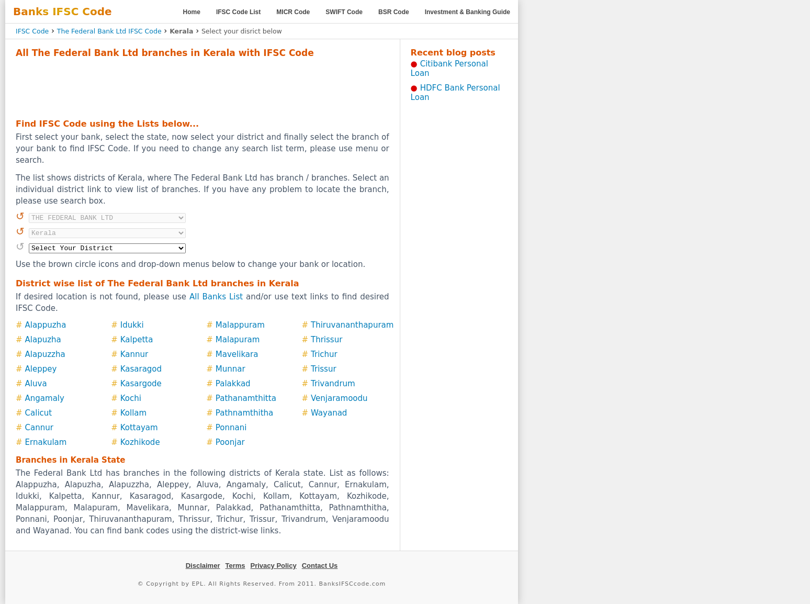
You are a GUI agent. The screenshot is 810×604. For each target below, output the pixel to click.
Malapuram (238, 339)
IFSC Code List (238, 12)
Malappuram (240, 325)
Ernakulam (46, 442)
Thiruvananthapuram (352, 325)
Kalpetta (136, 339)
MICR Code (293, 12)
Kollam (133, 413)
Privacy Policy (274, 565)
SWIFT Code (344, 12)
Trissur (323, 369)
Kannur (134, 354)
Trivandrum (333, 383)
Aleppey (41, 369)
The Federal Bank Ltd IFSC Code (109, 31)
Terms (235, 565)
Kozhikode (140, 442)
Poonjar (230, 442)
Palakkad (233, 383)
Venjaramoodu (339, 398)
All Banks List (216, 296)
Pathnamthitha (244, 413)
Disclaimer (203, 565)
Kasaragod (141, 369)
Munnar (230, 369)
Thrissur (326, 339)
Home (191, 12)
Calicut (38, 413)
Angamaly (44, 398)
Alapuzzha (45, 354)
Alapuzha (43, 339)
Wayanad (329, 413)
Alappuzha (45, 325)
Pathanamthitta (246, 398)
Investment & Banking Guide (467, 12)
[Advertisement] (202, 86)
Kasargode (141, 383)
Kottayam (139, 427)
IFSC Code (32, 31)
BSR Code (393, 12)
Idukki (132, 325)
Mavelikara (237, 354)
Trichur (324, 354)
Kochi (130, 398)
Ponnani (231, 427)
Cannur (39, 427)
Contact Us (320, 565)
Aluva (36, 383)
